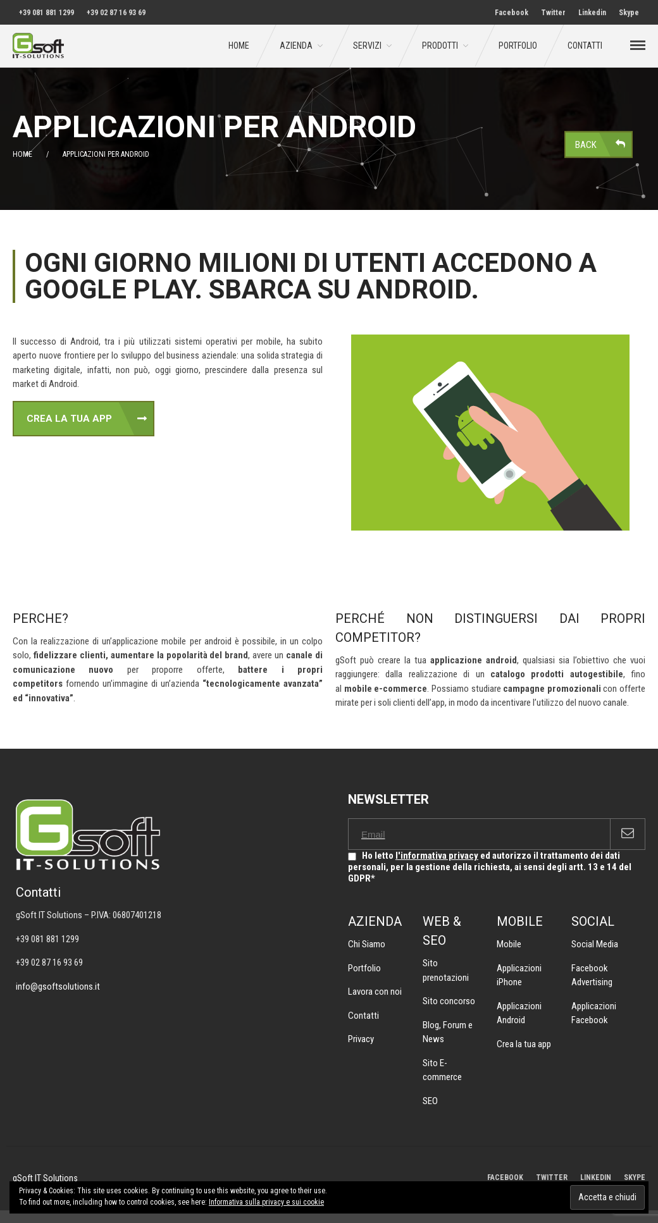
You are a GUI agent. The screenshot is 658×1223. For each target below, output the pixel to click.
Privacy (361, 1039)
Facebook (511, 12)
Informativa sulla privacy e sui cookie (266, 1202)
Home (238, 45)
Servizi (367, 45)
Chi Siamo (366, 944)
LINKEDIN (595, 1177)
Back (586, 144)
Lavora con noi (375, 991)
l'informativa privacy (436, 855)
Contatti (585, 45)
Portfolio (518, 45)
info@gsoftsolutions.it (58, 986)
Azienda (296, 45)
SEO (430, 1101)
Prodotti (440, 45)
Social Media (594, 944)
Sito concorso (449, 1001)
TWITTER (552, 1177)
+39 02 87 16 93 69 (116, 12)
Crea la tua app (524, 1044)
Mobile (509, 944)
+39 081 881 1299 (46, 12)
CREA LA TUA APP (69, 418)
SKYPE (634, 1177)
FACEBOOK (505, 1177)
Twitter (553, 12)
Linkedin (592, 12)
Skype (629, 12)
